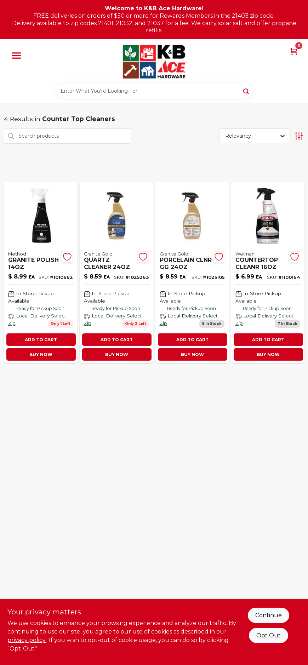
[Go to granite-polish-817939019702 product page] (40, 272)
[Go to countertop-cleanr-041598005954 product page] (267, 272)
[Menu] (16, 55)
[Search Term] (154, 91)
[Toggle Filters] (299, 136)
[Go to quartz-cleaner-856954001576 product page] (116, 272)
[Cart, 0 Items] (293, 51)
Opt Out (268, 635)
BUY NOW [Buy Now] (40, 354)
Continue (268, 615)
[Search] (246, 91)
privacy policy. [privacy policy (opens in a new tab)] (26, 640)
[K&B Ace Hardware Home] (154, 61)
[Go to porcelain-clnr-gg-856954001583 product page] (192, 272)
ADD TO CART (41, 339)
